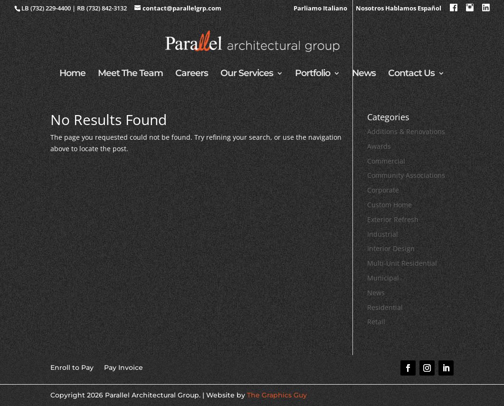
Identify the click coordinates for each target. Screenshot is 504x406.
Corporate (383, 189)
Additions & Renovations (406, 131)
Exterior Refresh (392, 219)
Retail (376, 321)
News (364, 74)
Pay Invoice (123, 367)
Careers (191, 74)
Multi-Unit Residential (402, 263)
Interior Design (391, 248)
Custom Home (389, 204)
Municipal (383, 277)
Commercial (386, 160)
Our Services (246, 74)
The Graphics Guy (277, 395)
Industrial (382, 234)
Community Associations (406, 175)
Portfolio (312, 74)
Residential (385, 307)
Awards (379, 146)
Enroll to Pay (72, 367)
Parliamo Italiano (320, 8)
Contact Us (411, 74)
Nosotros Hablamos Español (398, 8)
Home (72, 74)
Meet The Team (130, 74)
